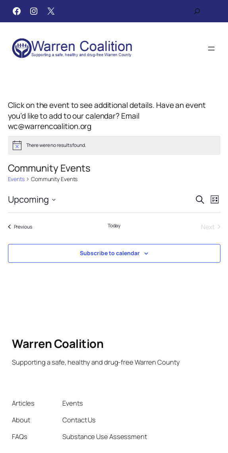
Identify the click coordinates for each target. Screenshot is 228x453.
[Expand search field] (197, 11)
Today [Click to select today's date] (114, 226)
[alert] (114, 145)
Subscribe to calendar (110, 253)
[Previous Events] (20, 227)
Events (16, 179)
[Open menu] (211, 48)
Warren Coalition (57, 343)
